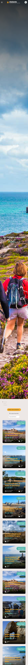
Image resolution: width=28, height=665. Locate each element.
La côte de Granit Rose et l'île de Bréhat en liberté (14, 584)
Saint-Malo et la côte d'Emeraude (13, 510)
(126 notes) (18, 241)
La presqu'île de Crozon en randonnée (14, 460)
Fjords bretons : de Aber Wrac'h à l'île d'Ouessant (12, 559)
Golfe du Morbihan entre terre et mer (12, 635)
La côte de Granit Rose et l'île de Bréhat (14, 434)
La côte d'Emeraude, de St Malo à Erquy (13, 535)
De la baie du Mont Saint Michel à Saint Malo (13, 660)
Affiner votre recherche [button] (13, 409)
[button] (2, 2)
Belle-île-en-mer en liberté (13, 610)
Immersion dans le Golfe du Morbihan (12, 485)
